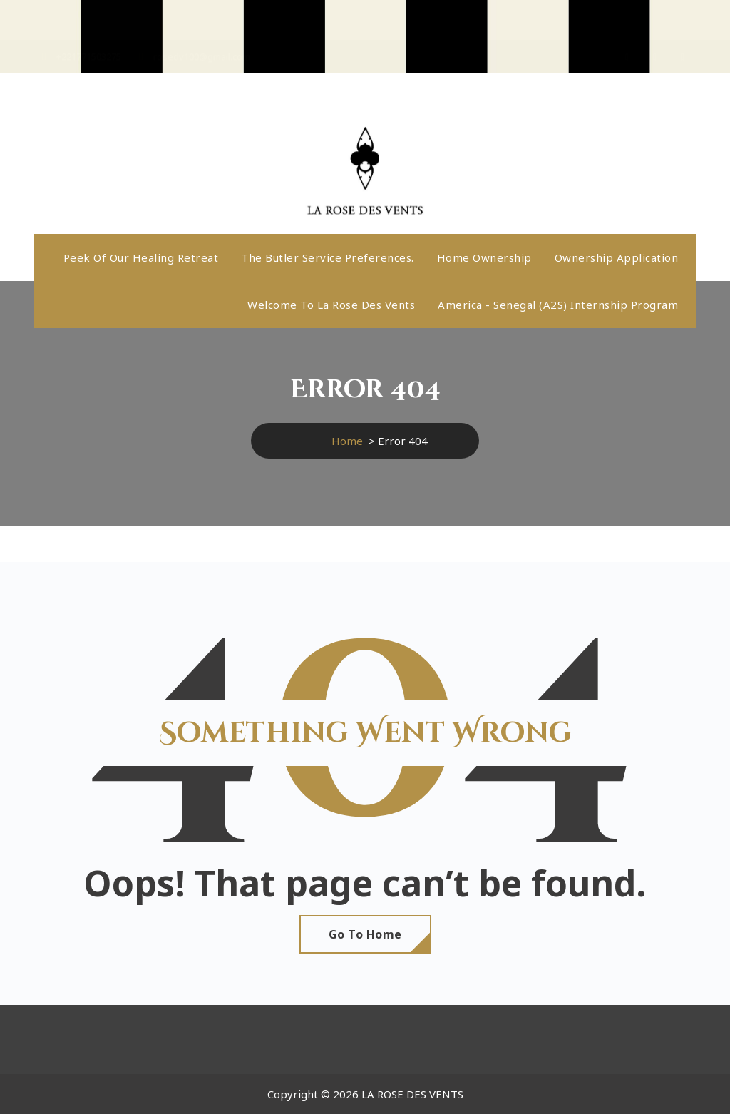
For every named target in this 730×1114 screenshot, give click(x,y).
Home (347, 441)
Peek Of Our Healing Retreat (141, 257)
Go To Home (365, 934)
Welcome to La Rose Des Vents (331, 304)
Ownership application (617, 257)
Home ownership (484, 257)
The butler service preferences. (327, 257)
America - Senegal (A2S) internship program (558, 304)
